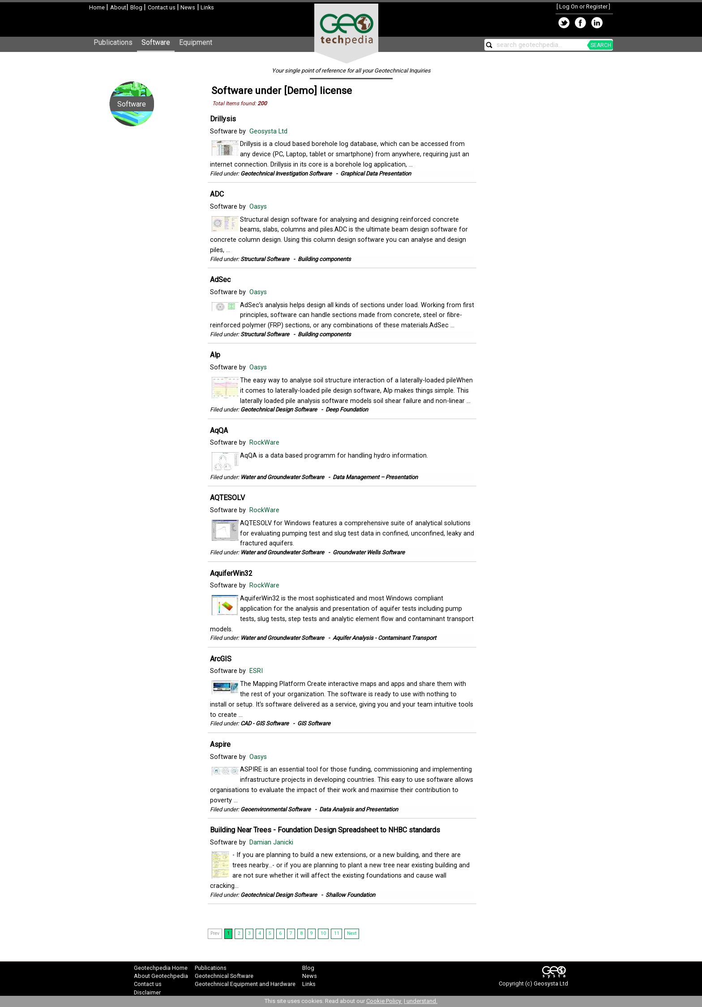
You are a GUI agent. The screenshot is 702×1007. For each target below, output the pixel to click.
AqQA (219, 430)
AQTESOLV (227, 497)
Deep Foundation (346, 409)
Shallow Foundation (350, 894)
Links (206, 7)
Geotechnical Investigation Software (286, 173)
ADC (217, 194)
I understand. (420, 1001)
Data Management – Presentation (375, 477)
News (187, 7)
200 (262, 103)
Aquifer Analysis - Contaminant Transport (384, 637)
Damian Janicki (272, 842)
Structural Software (264, 259)
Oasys (259, 206)
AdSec (220, 279)
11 (336, 933)
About (118, 7)
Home (97, 7)
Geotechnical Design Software (278, 409)
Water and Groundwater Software (282, 477)
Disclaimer (147, 992)
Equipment (195, 42)
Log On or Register (583, 6)
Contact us (162, 7)
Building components (324, 259)
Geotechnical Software (224, 976)
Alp (215, 355)
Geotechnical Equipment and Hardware (245, 984)
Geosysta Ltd (269, 131)
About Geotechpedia (161, 976)
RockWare (265, 442)
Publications (113, 42)
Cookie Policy (384, 1001)
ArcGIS (220, 659)
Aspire (220, 744)
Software (155, 42)
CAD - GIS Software (264, 723)
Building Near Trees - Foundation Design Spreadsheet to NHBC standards (325, 830)
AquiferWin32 (231, 573)
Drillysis (223, 119)
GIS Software (313, 723)
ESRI (257, 671)
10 (323, 933)
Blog (137, 7)
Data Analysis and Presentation (358, 809)
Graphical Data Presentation (375, 173)
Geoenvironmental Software (275, 809)
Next (351, 933)
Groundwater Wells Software (369, 552)
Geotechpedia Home (161, 967)
